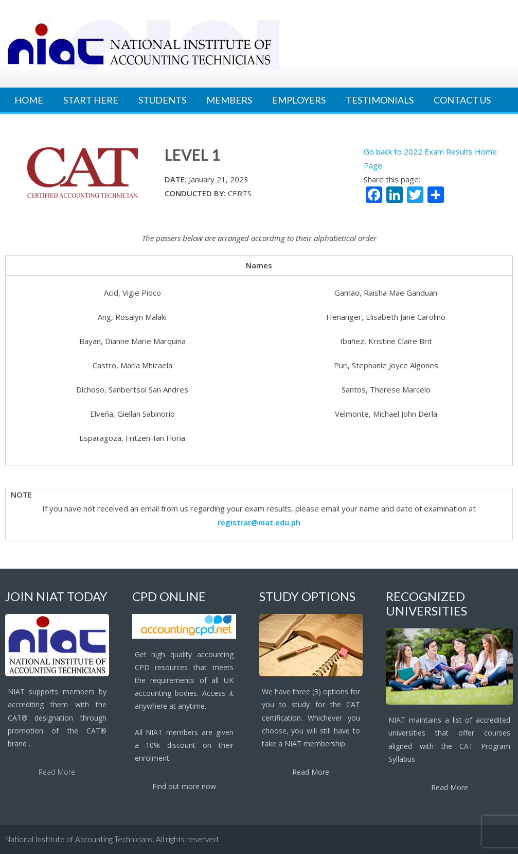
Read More (57, 772)
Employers (299, 100)
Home (28, 100)
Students (162, 100)
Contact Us (462, 100)
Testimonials (380, 100)
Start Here (90, 100)
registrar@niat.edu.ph (259, 522)
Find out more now (184, 786)
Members (229, 100)
